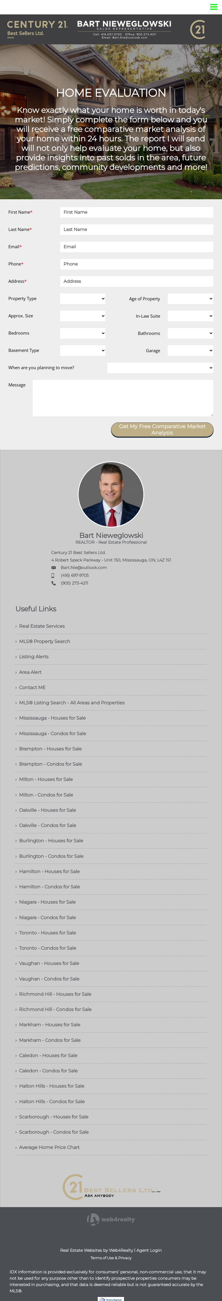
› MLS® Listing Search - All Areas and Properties (70, 705)
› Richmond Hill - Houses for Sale (53, 1006)
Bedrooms (18, 333)
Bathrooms (149, 333)
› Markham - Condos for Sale (48, 1054)
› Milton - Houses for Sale (44, 784)
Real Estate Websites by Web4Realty (96, 1268)
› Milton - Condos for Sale (44, 800)
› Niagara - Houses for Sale (45, 911)
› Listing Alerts (32, 658)
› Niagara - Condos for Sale (45, 927)
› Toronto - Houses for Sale (45, 943)
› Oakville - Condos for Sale (45, 832)
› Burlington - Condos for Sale (49, 863)
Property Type (22, 298)
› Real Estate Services (40, 626)
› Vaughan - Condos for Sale (47, 990)
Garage (153, 350)
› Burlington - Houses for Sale (49, 848)
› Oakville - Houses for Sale (45, 816)
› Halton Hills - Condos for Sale (50, 1117)
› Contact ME (30, 689)
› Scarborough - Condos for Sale (52, 1149)
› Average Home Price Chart (47, 1164)
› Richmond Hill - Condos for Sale (53, 1022)
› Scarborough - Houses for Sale (51, 1133)
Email (15, 246)
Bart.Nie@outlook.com (84, 567)
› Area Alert (28, 673)
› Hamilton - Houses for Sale (47, 879)
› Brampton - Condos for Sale (48, 768)
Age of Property (144, 298)
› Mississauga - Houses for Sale (50, 721)
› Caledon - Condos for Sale (46, 1085)
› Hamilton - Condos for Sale (47, 895)
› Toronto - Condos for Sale (45, 958)
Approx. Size (20, 315)
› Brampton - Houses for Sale (48, 753)
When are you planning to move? (41, 367)
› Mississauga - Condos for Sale (50, 737)
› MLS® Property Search (42, 642)
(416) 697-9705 (75, 575)
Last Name (20, 229)
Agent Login (149, 1268)
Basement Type (23, 350)
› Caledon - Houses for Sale (46, 1069)
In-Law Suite (148, 316)
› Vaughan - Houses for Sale (47, 974)
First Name (20, 212)
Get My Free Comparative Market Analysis (162, 429)
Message (16, 385)
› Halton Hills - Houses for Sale (49, 1101)
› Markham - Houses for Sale (47, 1038)
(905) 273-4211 (74, 583)
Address (17, 281)
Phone (15, 264)
